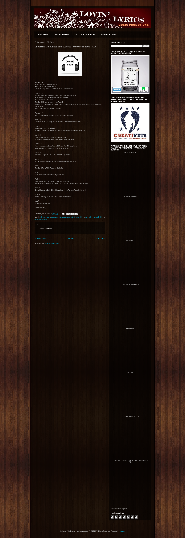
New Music (39, 219)
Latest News (42, 34)
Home (71, 238)
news (45, 219)
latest (73, 217)
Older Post (100, 238)
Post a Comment (46, 229)
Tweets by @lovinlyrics (119, 509)
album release (45, 217)
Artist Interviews (108, 34)
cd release (54, 217)
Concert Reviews (61, 34)
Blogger (122, 531)
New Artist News (98, 217)
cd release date (64, 217)
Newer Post (40, 238)
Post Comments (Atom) (53, 243)
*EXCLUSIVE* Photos (85, 34)
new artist (88, 217)
